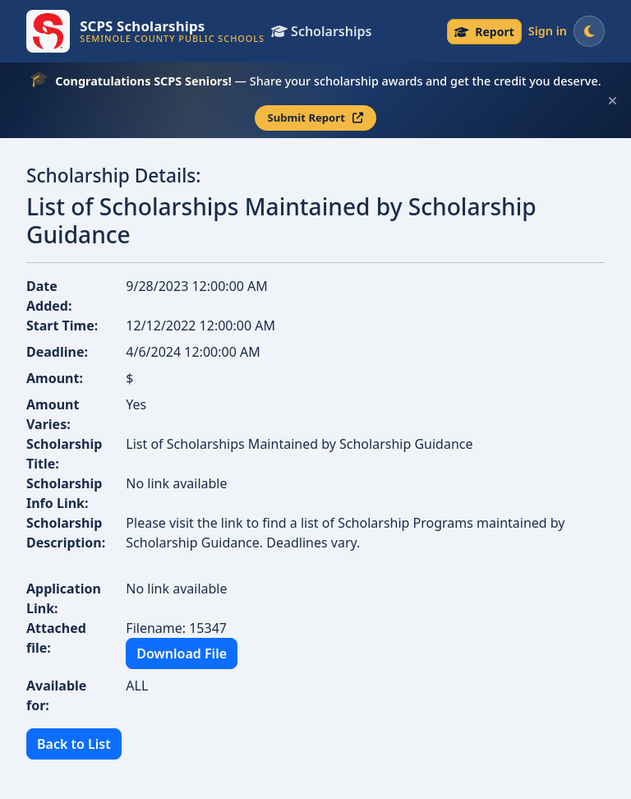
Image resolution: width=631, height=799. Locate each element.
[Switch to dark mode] (589, 31)
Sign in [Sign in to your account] (547, 31)
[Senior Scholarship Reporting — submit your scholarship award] (484, 31)
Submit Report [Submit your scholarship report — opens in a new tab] (316, 117)
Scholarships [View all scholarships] (321, 31)
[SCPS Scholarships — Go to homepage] (145, 31)
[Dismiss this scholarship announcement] (612, 100)
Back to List (74, 744)
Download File (181, 653)
